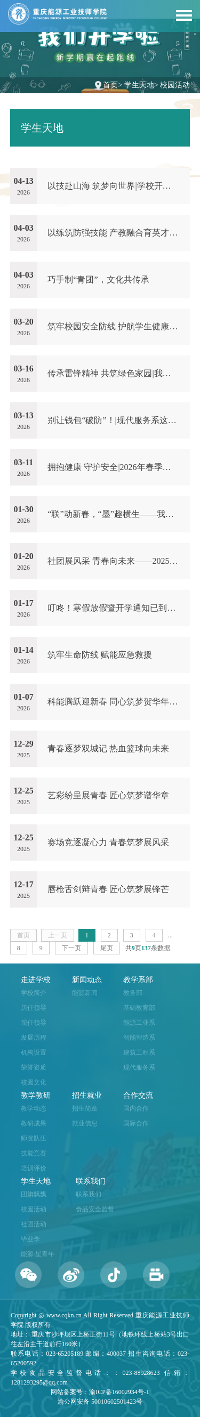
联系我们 (91, 1181)
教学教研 (36, 1095)
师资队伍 (33, 1138)
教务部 (132, 993)
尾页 (106, 948)
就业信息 (85, 1123)
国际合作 (136, 1123)
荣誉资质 (33, 1067)
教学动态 (33, 1108)
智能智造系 (139, 1037)
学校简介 (33, 993)
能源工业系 (139, 1022)
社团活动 (33, 1224)
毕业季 (30, 1239)
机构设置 (33, 1052)
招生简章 (85, 1108)
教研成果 (33, 1123)
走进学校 (36, 980)
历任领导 (33, 1007)
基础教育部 (139, 1007)
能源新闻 (85, 993)
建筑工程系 (139, 1052)
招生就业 (87, 1095)
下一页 (71, 948)
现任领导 (33, 1022)
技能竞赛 (33, 1153)
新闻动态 (87, 980)
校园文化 (33, 1082)
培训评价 (33, 1168)
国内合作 (136, 1108)
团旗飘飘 (33, 1194)
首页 (110, 85)
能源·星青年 (37, 1254)
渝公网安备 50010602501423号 (100, 1401)
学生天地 (139, 85)
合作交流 (138, 1095)
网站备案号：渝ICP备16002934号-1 (100, 1392)
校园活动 (175, 85)
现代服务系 (139, 1067)
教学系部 (138, 980)
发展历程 (33, 1037)
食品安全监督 (95, 1209)
